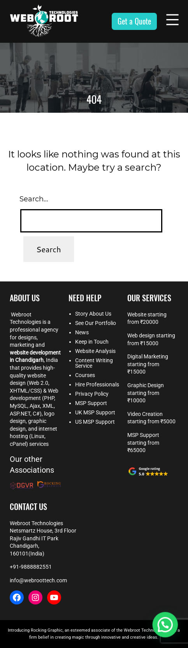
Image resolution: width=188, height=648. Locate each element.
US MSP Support (95, 421)
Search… (33, 199)
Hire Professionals (97, 384)
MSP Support (91, 403)
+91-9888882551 (31, 567)
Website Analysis (95, 351)
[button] (166, 628)
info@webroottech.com (38, 580)
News (82, 332)
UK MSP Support (95, 412)
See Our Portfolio (95, 323)
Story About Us (93, 313)
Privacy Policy (92, 393)
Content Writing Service (94, 363)
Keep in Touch (92, 341)
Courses (85, 375)
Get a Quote (134, 21)
